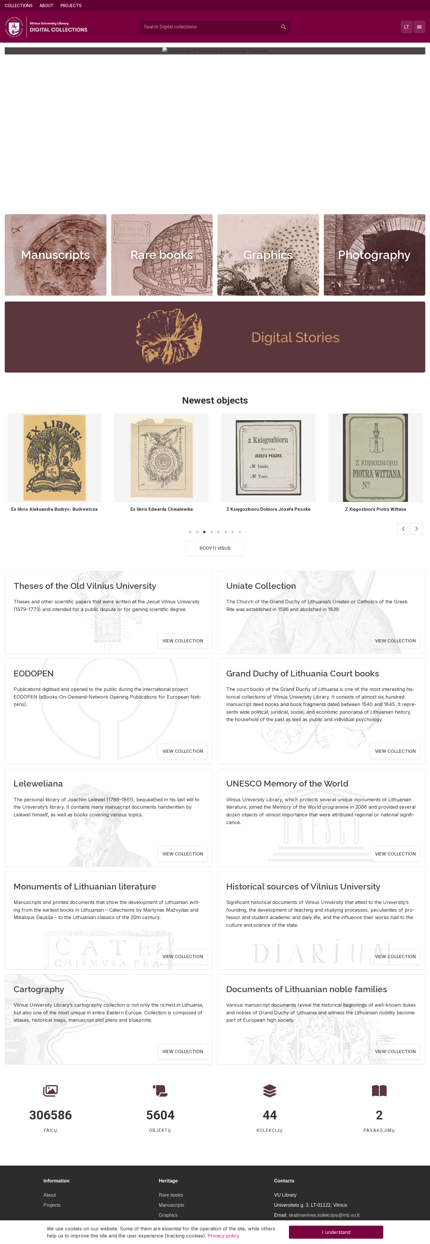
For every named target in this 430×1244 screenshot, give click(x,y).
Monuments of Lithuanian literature (85, 887)
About (47, 5)
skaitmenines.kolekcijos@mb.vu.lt (324, 1215)
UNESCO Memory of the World (287, 784)
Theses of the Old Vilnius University (85, 586)
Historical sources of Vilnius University (303, 887)
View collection (182, 640)
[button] (209, 201)
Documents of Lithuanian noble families (306, 989)
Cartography (39, 989)
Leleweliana (38, 784)
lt (406, 27)
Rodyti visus (215, 548)
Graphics (268, 255)
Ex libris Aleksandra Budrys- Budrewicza (161, 509)
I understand (336, 1232)
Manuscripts (55, 255)
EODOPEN (34, 673)
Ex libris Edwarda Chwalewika (268, 509)
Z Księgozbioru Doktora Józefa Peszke (375, 509)
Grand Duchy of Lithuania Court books (302, 673)
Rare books (161, 255)
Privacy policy (223, 1236)
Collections (19, 5)
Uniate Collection (261, 586)
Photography (374, 255)
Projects (71, 5)
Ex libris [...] (54, 509)
